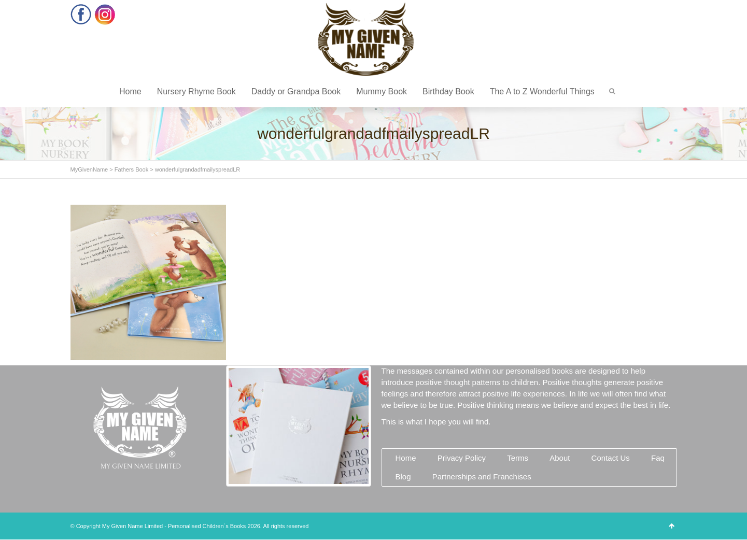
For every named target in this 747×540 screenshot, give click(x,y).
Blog (403, 476)
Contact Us (610, 457)
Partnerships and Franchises (481, 476)
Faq (658, 457)
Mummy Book (381, 91)
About (559, 457)
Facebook (81, 14)
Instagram (105, 14)
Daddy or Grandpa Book (296, 91)
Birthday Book (448, 91)
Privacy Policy (462, 457)
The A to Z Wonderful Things (542, 91)
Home (130, 91)
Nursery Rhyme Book (196, 91)
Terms (517, 457)
